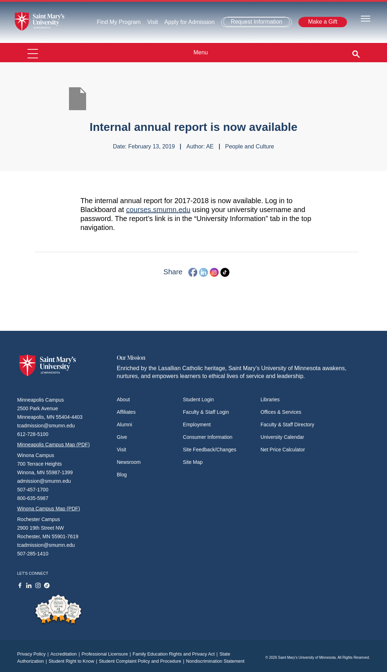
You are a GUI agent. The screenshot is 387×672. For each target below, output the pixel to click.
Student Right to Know (74, 661)
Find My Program (119, 22)
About (123, 399)
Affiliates (126, 412)
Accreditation (65, 654)
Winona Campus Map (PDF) (48, 508)
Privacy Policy (33, 654)
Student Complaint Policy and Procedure (142, 661)
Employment (197, 424)
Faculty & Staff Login (206, 412)
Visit (152, 22)
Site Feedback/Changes (209, 449)
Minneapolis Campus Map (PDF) (53, 444)
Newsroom (129, 462)
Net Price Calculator (283, 449)
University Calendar (282, 437)
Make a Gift (322, 22)
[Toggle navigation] (366, 18)
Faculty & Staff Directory (287, 424)
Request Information (256, 22)
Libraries (270, 399)
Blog (122, 474)
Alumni (124, 424)
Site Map (193, 462)
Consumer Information (208, 437)
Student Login (198, 399)
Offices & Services (281, 412)
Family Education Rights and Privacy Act (176, 654)
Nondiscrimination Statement (215, 661)
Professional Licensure (107, 654)
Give (122, 437)
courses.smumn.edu (158, 210)
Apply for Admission (189, 22)
